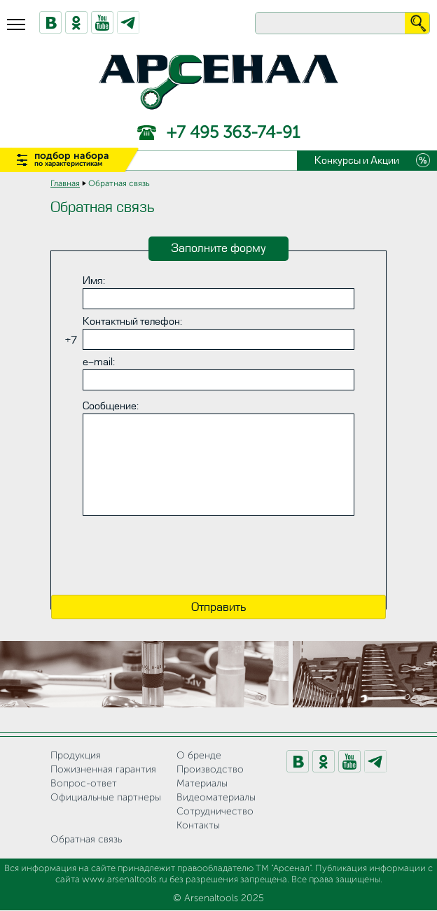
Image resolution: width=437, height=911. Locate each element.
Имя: (94, 281)
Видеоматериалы (216, 798)
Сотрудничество (215, 812)
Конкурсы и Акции (356, 160)
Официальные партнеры (105, 798)
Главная (65, 184)
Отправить (219, 607)
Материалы (202, 784)
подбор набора (71, 159)
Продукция (75, 756)
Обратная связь (86, 840)
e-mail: (99, 362)
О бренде (198, 756)
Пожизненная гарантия (103, 770)
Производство (210, 770)
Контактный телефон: (132, 321)
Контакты (198, 826)
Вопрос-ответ (83, 784)
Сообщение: (111, 406)
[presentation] (218, 557)
